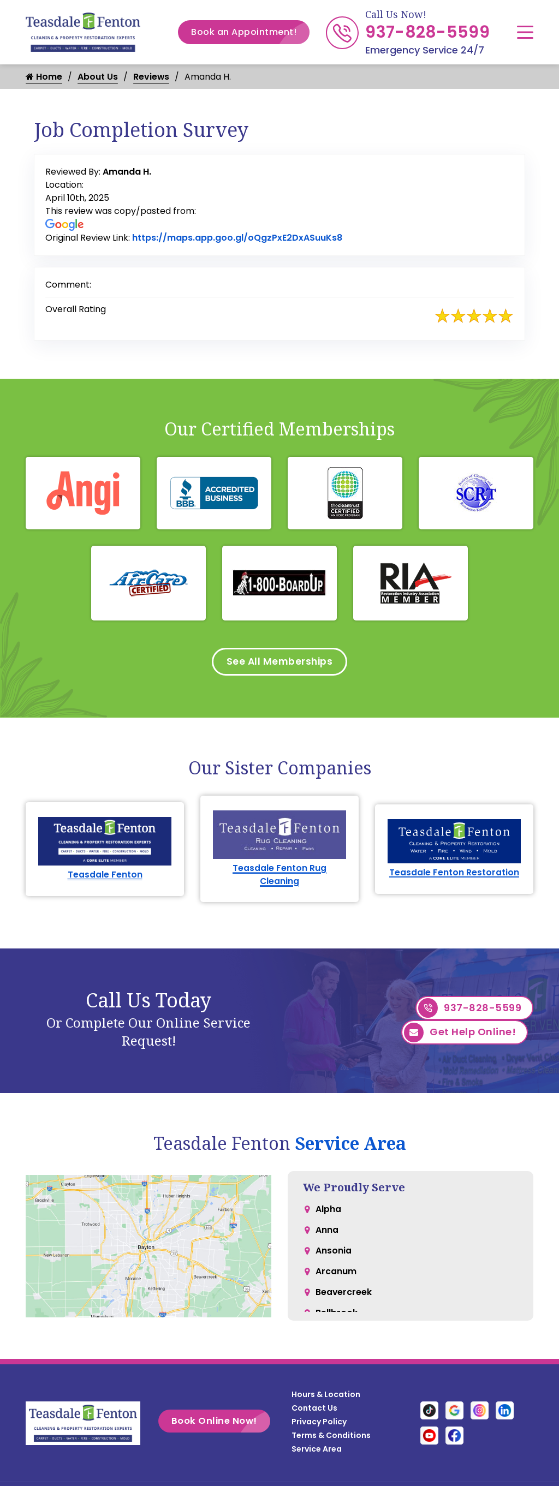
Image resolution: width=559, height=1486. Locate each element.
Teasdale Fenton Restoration (454, 874)
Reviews (151, 76)
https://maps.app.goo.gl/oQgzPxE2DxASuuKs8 (237, 237)
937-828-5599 (427, 32)
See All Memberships (279, 662)
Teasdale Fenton (105, 876)
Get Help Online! (460, 1036)
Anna (327, 1234)
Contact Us (314, 1410)
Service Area (350, 1145)
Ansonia (334, 1256)
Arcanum (336, 1278)
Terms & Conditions (331, 1438)
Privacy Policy (319, 1424)
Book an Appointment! (250, 32)
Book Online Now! (227, 1424)
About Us (98, 76)
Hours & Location (326, 1397)
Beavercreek (344, 1299)
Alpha (328, 1212)
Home (44, 76)
